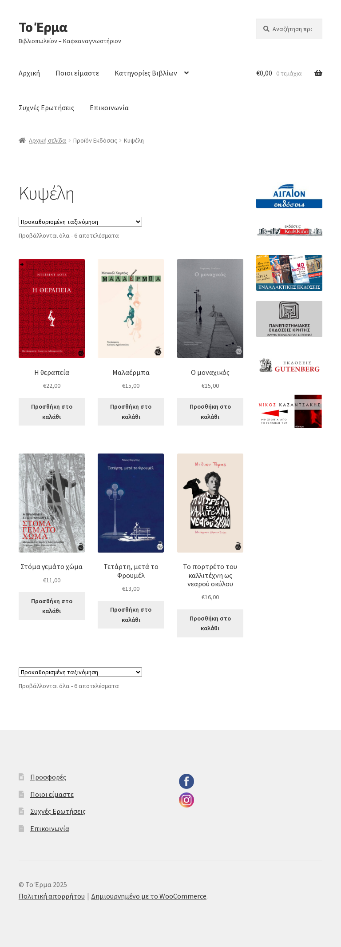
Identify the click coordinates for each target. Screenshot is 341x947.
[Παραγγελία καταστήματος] (80, 222)
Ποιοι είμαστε (77, 72)
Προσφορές (48, 776)
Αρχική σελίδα (47, 140)
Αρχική (29, 72)
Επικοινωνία (109, 107)
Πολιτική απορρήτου (52, 895)
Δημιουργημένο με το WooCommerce (148, 895)
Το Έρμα (43, 27)
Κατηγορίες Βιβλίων (146, 72)
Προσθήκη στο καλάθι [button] (51, 411)
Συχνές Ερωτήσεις (46, 107)
